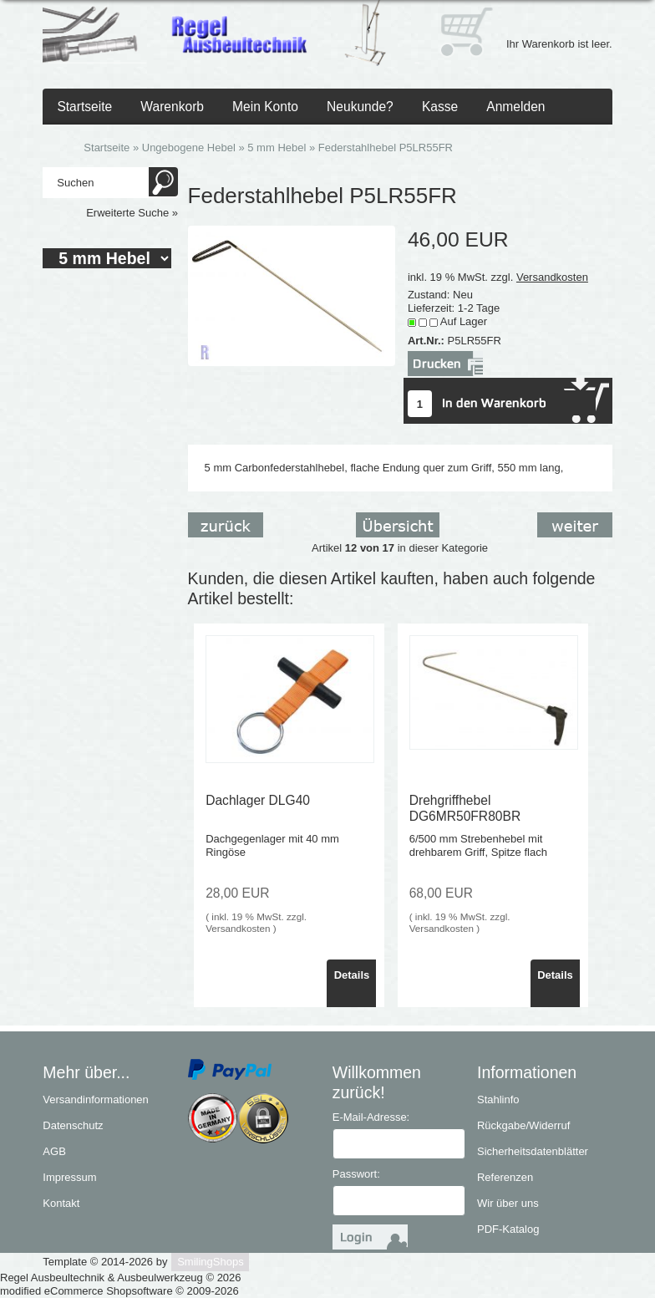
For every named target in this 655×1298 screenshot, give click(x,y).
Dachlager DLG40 (258, 800)
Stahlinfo (498, 1099)
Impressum (69, 1177)
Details (352, 975)
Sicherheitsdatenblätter (532, 1151)
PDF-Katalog (508, 1229)
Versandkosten (552, 277)
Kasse (440, 106)
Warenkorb (172, 106)
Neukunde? (360, 106)
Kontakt (61, 1203)
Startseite (84, 106)
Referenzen (505, 1177)
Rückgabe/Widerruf (523, 1125)
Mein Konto (265, 106)
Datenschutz (73, 1125)
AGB (54, 1151)
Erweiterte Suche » (132, 212)
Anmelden (515, 106)
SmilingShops (210, 1261)
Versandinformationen (95, 1099)
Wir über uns (508, 1203)
